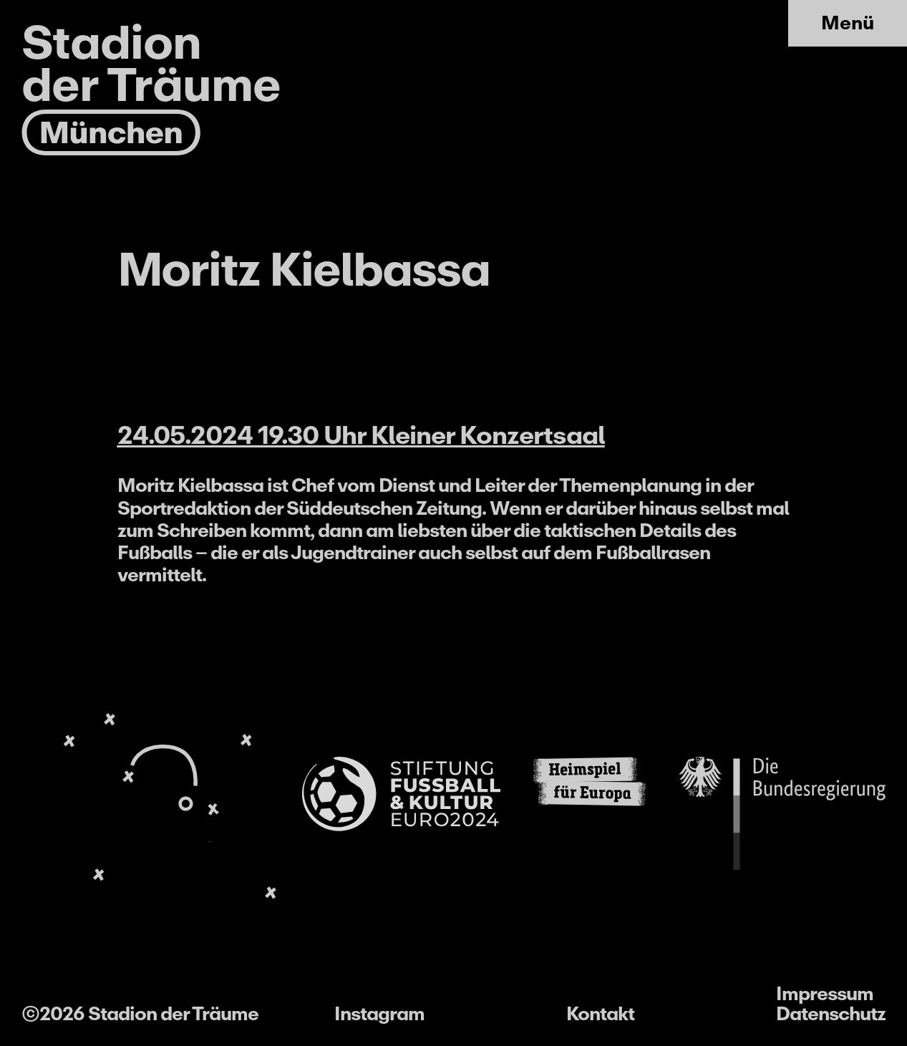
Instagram (379, 1013)
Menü (847, 22)
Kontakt (600, 1013)
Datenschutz (831, 1013)
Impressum (824, 993)
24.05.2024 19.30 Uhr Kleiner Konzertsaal (361, 435)
